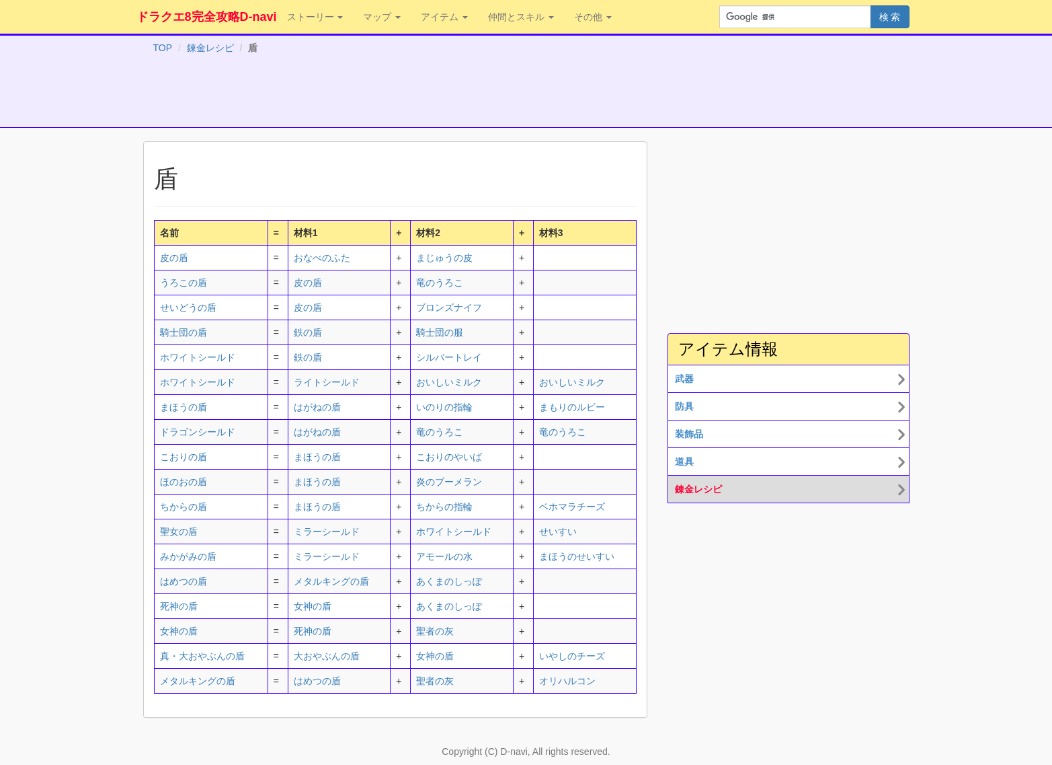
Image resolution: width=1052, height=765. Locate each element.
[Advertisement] (526, 93)
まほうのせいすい (576, 556)
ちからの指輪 (444, 506)
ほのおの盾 (183, 481)
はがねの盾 (317, 407)
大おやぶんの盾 (327, 656)
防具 (684, 406)
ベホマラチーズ (572, 506)
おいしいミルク (449, 382)
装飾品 (689, 434)
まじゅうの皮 (444, 257)
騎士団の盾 (183, 332)
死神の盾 (179, 606)
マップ (382, 16)
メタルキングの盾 (331, 581)
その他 (593, 16)
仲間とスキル (521, 16)
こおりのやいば (449, 456)
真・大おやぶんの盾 (202, 656)
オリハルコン (567, 681)
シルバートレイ (449, 357)
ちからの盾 (183, 506)
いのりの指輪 (444, 407)
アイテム (444, 16)
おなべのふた (322, 257)
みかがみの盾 (188, 556)
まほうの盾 (183, 407)
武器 (684, 378)
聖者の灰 (435, 631)
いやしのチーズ (572, 656)
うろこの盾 (183, 282)
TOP (163, 47)
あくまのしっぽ (449, 581)
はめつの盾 (183, 581)
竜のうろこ (439, 282)
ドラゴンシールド (197, 432)
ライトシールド (327, 382)
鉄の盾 (308, 332)
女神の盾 (312, 606)
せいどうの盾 (188, 307)
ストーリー (315, 16)
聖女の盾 (179, 531)
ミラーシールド (327, 531)
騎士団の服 (439, 332)
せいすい (558, 531)
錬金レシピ (210, 47)
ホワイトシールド (197, 357)
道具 (684, 461)
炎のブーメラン (449, 481)
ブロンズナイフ (449, 307)
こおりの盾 (183, 456)
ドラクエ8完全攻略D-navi (206, 17)
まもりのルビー (572, 407)
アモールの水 (444, 556)
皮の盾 (174, 257)
